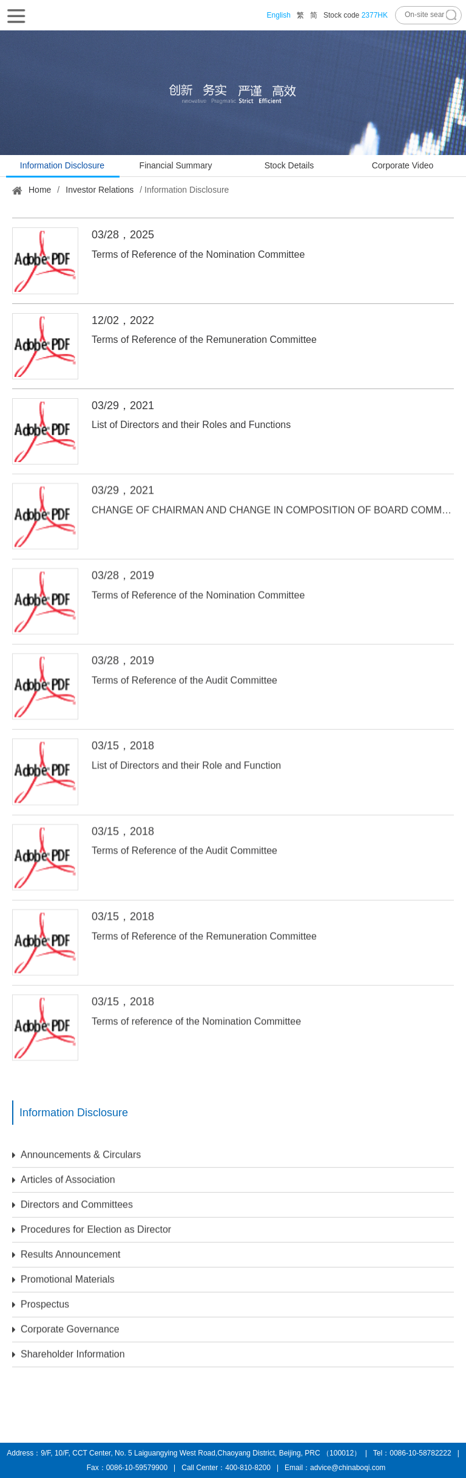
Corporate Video (403, 165)
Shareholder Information (68, 1349)
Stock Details (289, 165)
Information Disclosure (62, 165)
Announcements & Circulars (76, 1150)
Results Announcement (66, 1250)
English (279, 15)
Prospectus (40, 1299)
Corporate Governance (66, 1324)
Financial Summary (176, 165)
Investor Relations (99, 190)
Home (40, 190)
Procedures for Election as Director (91, 1225)
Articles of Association (63, 1175)
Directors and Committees (72, 1200)
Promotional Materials (63, 1274)
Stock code (355, 15)
